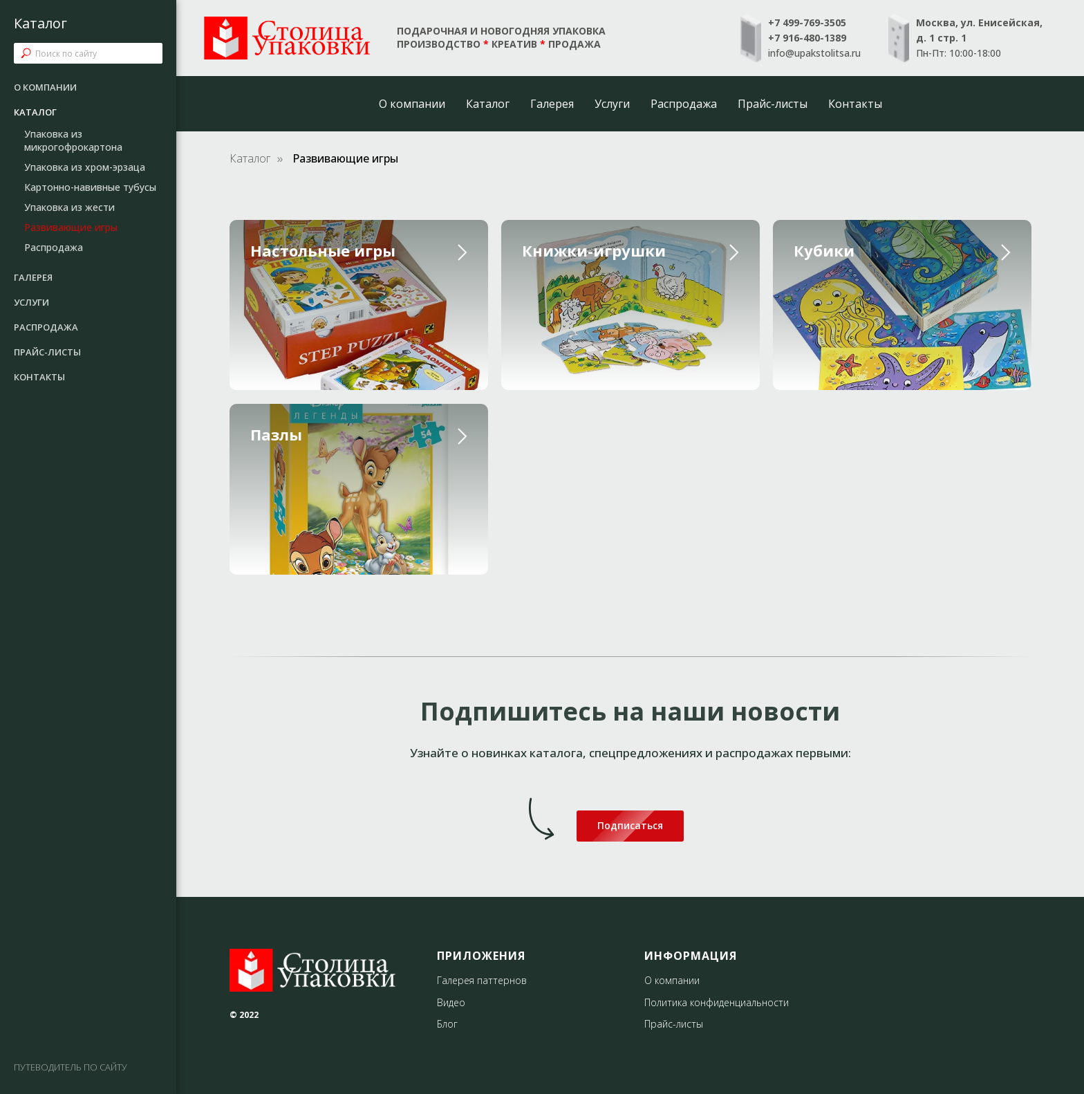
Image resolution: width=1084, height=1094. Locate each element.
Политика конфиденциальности (716, 1002)
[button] (630, 826)
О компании (412, 103)
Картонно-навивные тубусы (90, 187)
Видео (451, 1002)
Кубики (824, 250)
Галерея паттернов (482, 980)
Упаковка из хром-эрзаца (84, 167)
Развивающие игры (71, 227)
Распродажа (684, 103)
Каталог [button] (488, 103)
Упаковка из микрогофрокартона (73, 140)
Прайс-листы (772, 103)
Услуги (612, 103)
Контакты (855, 103)
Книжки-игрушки (594, 250)
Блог (447, 1023)
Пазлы (276, 434)
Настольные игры (322, 250)
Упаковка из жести (69, 207)
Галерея (552, 103)
